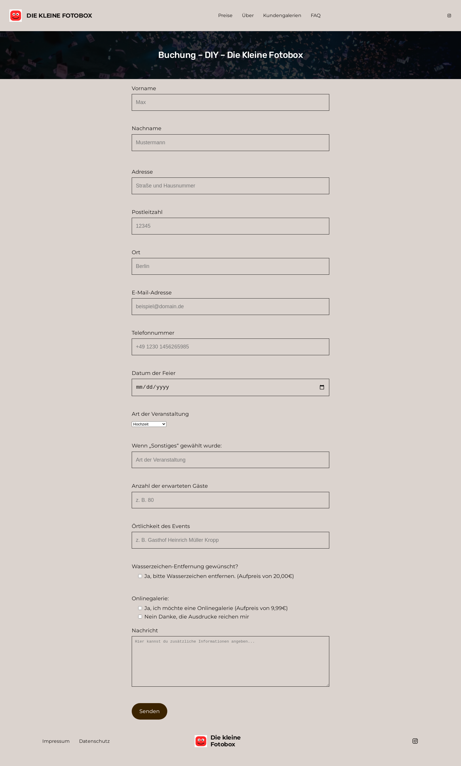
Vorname (230, 98)
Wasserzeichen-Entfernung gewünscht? (230, 572)
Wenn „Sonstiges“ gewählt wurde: (230, 455)
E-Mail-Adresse (230, 302)
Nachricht (230, 662)
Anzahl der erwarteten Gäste (230, 495)
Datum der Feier (230, 383)
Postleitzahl (230, 221)
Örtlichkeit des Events (230, 536)
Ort (230, 262)
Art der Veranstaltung (230, 419)
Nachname (230, 138)
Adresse (230, 181)
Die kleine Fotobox (59, 15)
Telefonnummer (230, 342)
